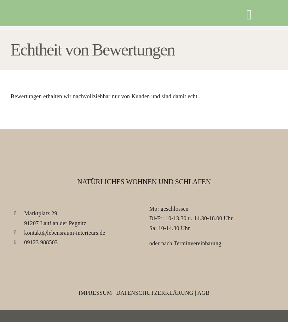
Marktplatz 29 (40, 213)
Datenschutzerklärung (154, 293)
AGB (203, 293)
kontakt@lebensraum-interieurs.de (64, 233)
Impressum (95, 293)
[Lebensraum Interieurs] (42, 14)
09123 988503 (41, 242)
